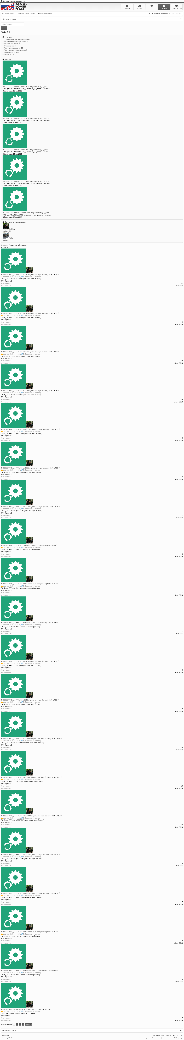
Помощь (168, 1035)
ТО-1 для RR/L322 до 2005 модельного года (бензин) (28, 854)
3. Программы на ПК (10, 44)
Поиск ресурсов (8, 13)
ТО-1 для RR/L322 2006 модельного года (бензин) (27, 970)
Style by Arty (178, 1038)
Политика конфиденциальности (162, 1038)
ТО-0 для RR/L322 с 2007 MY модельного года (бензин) (29, 816)
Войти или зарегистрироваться (13, 1)
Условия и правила (145, 1038)
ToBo (11, 238)
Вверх (177, 1035)
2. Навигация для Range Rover (14, 42)
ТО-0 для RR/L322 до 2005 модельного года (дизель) (28, 507)
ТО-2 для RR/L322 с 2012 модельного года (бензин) (28, 661)
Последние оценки (44, 13)
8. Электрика (8, 54)
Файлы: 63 (7, 231)
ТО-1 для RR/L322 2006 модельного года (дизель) (27, 584)
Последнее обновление (19, 245)
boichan (12, 229)
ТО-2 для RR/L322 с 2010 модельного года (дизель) (26, 87)
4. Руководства (8, 46)
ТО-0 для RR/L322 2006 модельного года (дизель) (27, 622)
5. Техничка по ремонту (12, 48)
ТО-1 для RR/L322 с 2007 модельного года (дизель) (26, 181)
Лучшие (7, 59)
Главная (174, 1035)
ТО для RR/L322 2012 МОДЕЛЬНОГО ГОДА (25, 1009)
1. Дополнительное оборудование (16, 39)
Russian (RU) (6, 1035)
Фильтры (5, 247)
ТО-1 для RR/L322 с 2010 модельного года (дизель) (26, 118)
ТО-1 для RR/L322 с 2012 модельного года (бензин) (28, 700)
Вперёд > (28, 1024)
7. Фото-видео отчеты (11, 52)
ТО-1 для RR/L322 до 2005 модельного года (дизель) (28, 468)
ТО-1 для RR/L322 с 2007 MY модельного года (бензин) (29, 777)
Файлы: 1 (6, 240)
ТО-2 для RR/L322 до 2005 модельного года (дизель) (26, 213)
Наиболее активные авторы (26, 13)
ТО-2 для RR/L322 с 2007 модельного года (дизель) (26, 150)
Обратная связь (158, 1035)
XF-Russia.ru (12, 1038)
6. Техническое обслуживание (14, 50)
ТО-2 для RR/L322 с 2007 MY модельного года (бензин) (29, 739)
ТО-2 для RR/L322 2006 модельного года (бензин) (27, 932)
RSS (181, 1035)
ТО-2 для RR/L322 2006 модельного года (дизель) (27, 545)
